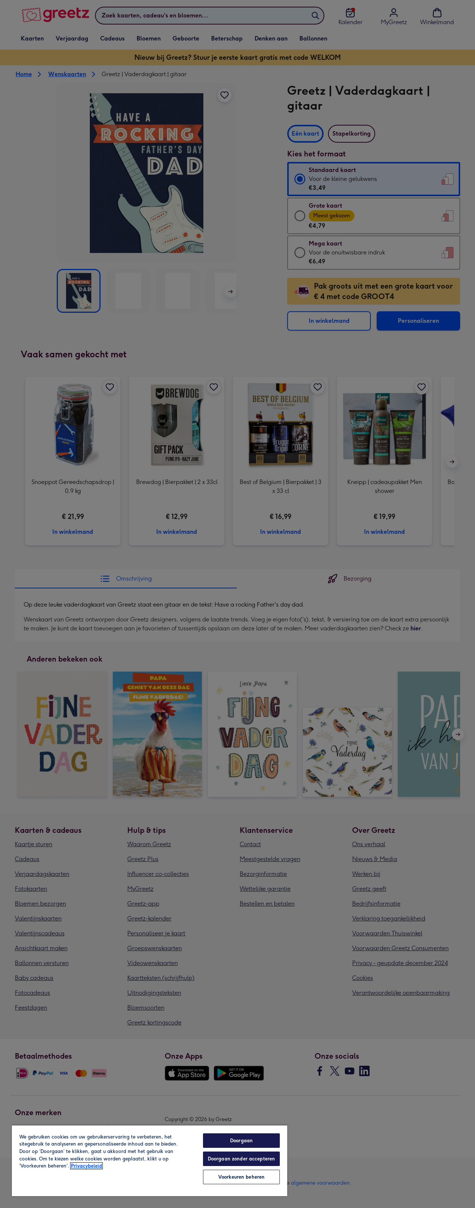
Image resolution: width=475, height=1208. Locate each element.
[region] (149, 1160)
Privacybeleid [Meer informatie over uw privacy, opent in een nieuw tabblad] (86, 1166)
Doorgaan (241, 1140)
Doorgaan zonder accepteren (241, 1159)
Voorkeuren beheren (241, 1177)
